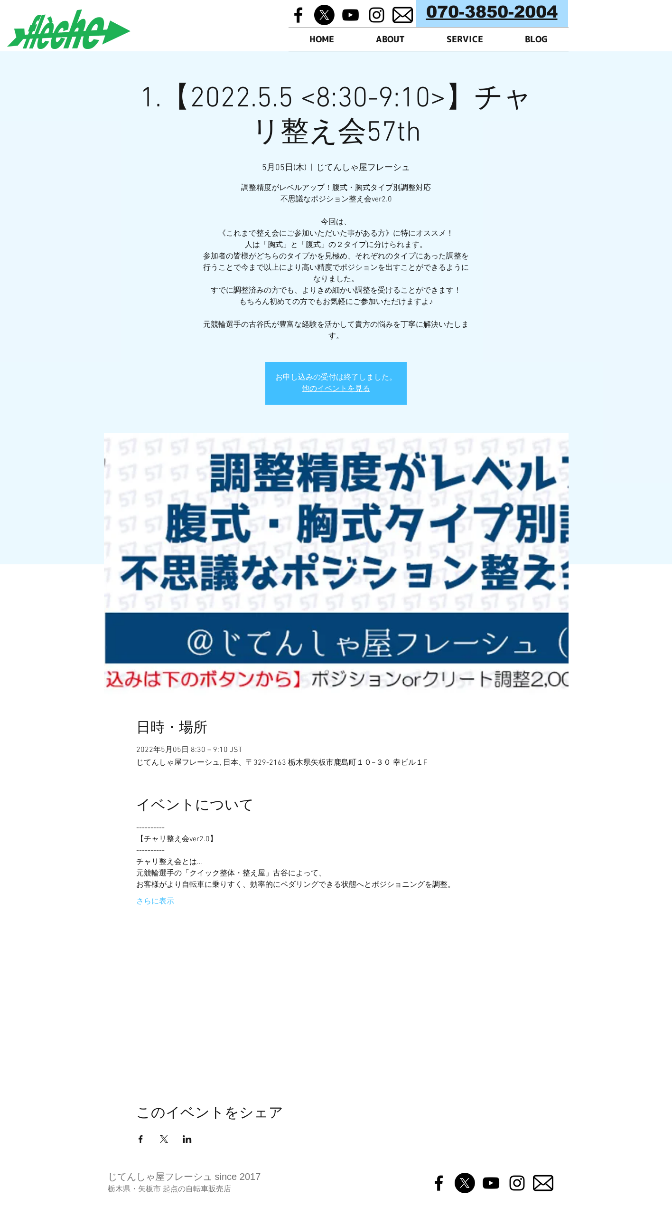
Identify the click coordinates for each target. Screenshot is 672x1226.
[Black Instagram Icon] (376, 15)
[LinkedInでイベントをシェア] (187, 1139)
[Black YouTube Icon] (350, 15)
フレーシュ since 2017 (213, 1176)
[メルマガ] (402, 15)
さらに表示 (155, 901)
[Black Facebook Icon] (298, 15)
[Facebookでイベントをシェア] (140, 1139)
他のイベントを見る (336, 389)
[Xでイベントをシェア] (163, 1139)
